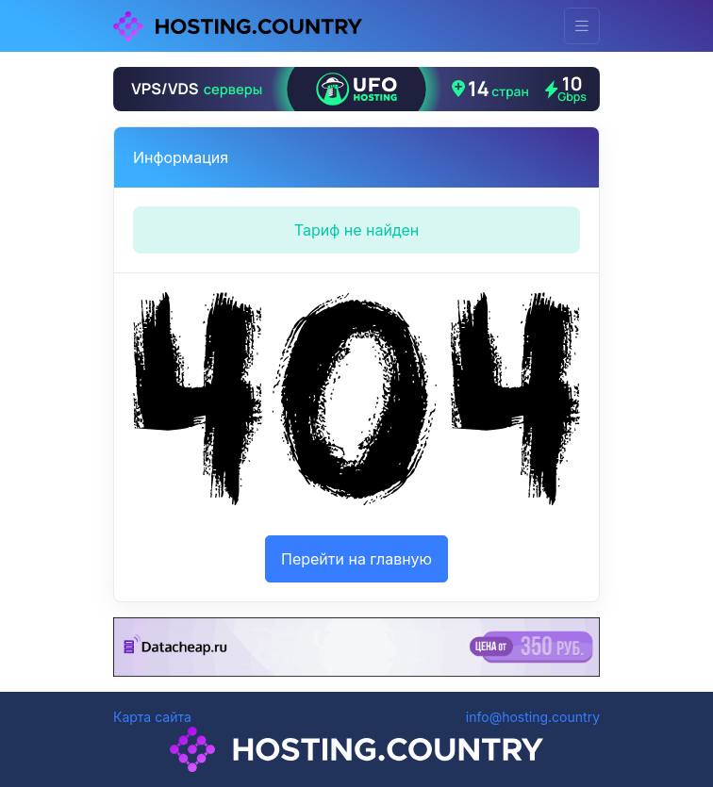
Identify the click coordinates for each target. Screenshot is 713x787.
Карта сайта (152, 717)
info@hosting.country (533, 717)
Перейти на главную (356, 558)
